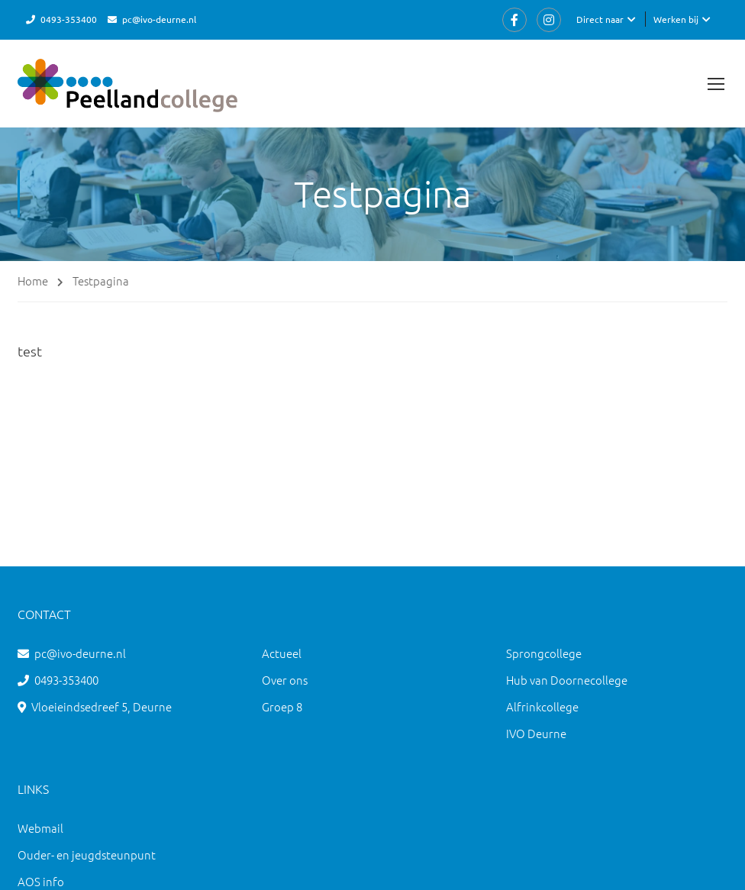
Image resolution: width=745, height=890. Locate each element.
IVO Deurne (536, 733)
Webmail (40, 828)
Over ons (285, 680)
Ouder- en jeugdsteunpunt (87, 854)
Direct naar (600, 19)
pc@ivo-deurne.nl (159, 19)
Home (33, 280)
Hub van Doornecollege (566, 680)
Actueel (282, 653)
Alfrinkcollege (542, 706)
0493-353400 (68, 19)
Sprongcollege (544, 653)
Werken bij (675, 19)
